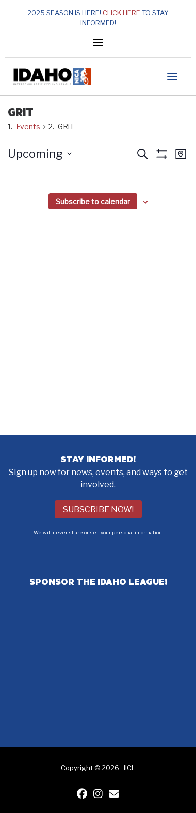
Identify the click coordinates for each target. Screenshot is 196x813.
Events (28, 126)
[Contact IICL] (114, 795)
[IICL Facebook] (82, 795)
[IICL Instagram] (98, 795)
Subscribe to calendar (93, 201)
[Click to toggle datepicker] (40, 153)
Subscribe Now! (98, 509)
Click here (121, 13)
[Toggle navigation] (98, 42)
